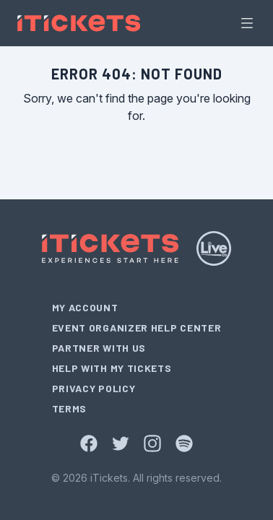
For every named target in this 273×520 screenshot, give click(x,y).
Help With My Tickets (112, 368)
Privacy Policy (94, 388)
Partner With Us (99, 348)
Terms (69, 408)
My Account (85, 307)
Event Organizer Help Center (137, 327)
